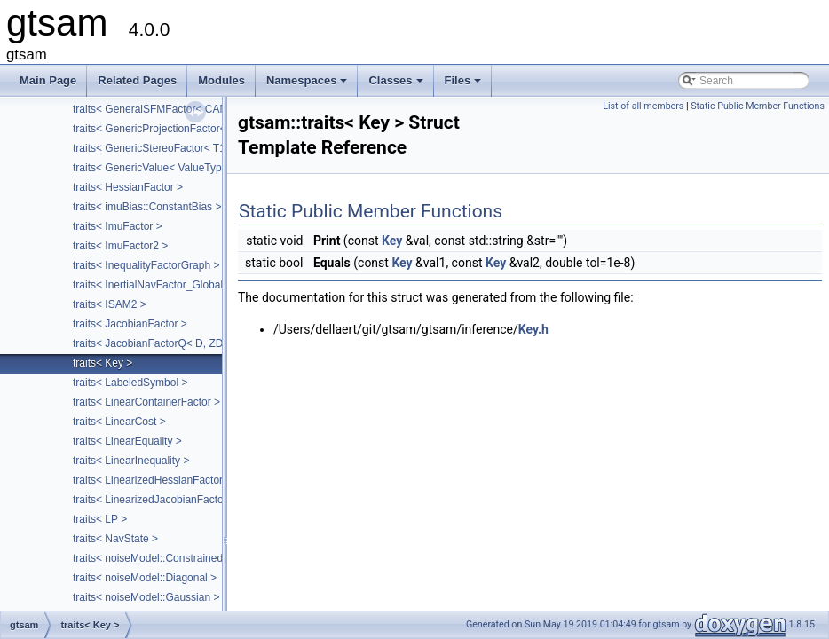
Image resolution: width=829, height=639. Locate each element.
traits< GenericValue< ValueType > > (159, 168)
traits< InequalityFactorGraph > (146, 265)
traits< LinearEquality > (127, 441)
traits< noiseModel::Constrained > (152, 558)
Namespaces (308, 85)
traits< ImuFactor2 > (120, 246)
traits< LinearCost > (119, 421)
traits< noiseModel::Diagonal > (145, 578)
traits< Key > (102, 363)
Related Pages (137, 80)
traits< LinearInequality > (131, 460)
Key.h (533, 329)
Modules (221, 80)
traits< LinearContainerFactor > (146, 402)
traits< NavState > (115, 538)
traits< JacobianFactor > (130, 324)
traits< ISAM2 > (109, 304)
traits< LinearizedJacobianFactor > (154, 499)
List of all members (643, 106)
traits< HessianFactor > (128, 187)
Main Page (48, 80)
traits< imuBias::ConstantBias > (147, 207)
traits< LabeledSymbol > (130, 382)
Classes (396, 85)
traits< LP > (100, 519)
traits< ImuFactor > (117, 226)
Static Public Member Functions (758, 106)
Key (392, 240)
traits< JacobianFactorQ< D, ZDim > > (163, 343)
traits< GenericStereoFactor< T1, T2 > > (167, 148)
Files (465, 85)
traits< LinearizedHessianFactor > (152, 480)
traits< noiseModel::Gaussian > (146, 597)
